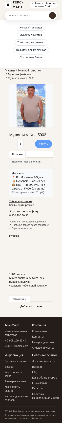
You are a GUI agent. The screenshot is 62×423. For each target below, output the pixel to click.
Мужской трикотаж (31, 35)
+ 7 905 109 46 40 (15, 340)
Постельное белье (31, 57)
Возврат (10, 366)
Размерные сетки (15, 381)
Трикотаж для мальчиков (31, 50)
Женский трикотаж (31, 27)
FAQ (35, 372)
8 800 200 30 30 (18, 215)
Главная (10, 70)
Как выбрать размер (21, 205)
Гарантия (37, 388)
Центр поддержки (43, 342)
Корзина (39, 3)
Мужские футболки (19, 74)
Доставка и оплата (16, 361)
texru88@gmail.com (16, 346)
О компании (39, 331)
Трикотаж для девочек (31, 42)
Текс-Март (18, 4)
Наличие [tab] (17, 154)
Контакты (38, 336)
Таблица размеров (20, 201)
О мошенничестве (43, 347)
